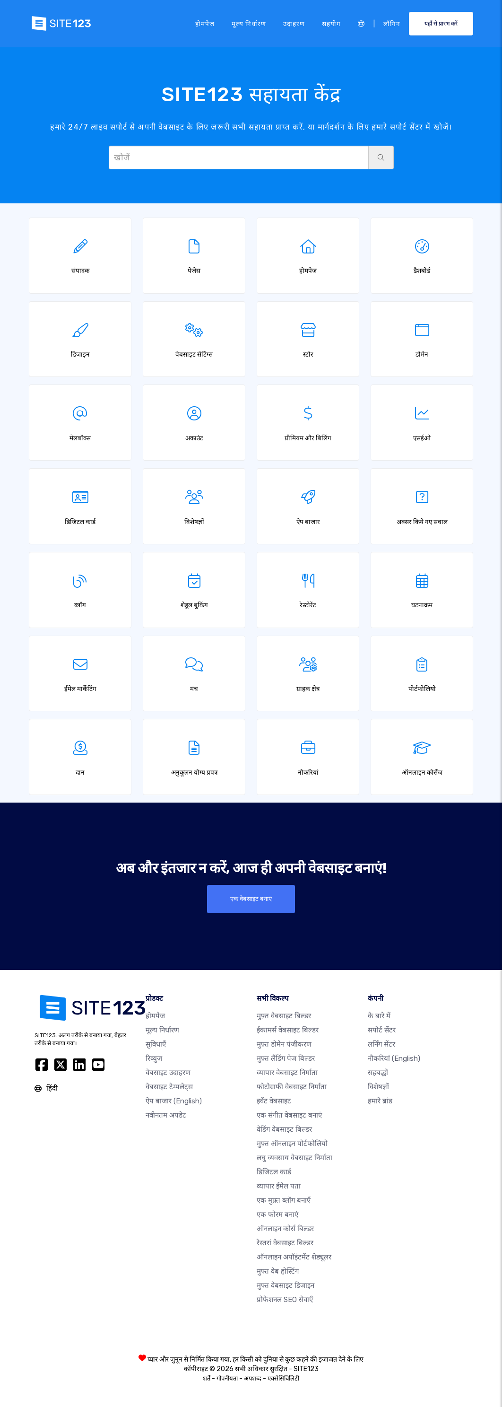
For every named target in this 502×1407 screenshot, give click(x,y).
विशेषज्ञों (378, 1087)
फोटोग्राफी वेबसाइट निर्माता (292, 1087)
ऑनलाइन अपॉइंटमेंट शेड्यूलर (294, 1257)
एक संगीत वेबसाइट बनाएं (289, 1115)
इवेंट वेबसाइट (274, 1101)
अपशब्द (252, 1378)
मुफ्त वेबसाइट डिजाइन (285, 1285)
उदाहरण (294, 23)
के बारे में (379, 1016)
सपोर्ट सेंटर (382, 1030)
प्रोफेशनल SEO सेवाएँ (285, 1299)
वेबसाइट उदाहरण (168, 1072)
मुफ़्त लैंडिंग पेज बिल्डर (286, 1058)
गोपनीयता (227, 1378)
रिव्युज (154, 1058)
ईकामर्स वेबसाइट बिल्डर (288, 1030)
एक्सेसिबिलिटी (283, 1378)
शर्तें (206, 1378)
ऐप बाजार (174, 1101)
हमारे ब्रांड (380, 1101)
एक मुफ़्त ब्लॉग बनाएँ (284, 1200)
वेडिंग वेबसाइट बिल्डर (284, 1129)
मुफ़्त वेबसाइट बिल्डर (284, 1016)
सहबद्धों (378, 1072)
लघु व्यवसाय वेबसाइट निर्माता (294, 1158)
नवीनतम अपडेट (166, 1115)
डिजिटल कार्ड (274, 1172)
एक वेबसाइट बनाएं (251, 899)
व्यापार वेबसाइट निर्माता (287, 1072)
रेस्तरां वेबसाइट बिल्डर (285, 1243)
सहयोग (331, 23)
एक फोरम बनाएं (277, 1214)
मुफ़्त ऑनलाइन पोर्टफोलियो (292, 1143)
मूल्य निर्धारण (249, 23)
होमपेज (205, 23)
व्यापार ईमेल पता (279, 1186)
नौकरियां (394, 1058)
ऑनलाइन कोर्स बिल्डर (285, 1228)
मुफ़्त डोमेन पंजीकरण (284, 1044)
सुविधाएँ (156, 1044)
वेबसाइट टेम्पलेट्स (169, 1087)
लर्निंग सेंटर (381, 1044)
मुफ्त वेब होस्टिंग (278, 1271)
